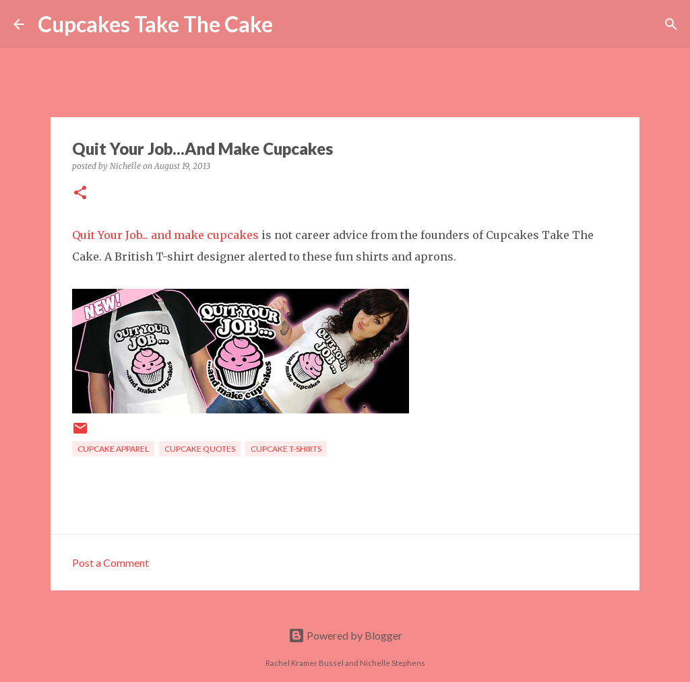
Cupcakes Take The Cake (155, 24)
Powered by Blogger (345, 635)
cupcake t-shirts (286, 449)
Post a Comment (110, 562)
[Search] (292, 24)
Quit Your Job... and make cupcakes (165, 235)
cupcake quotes (199, 449)
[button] (80, 193)
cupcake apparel (113, 449)
